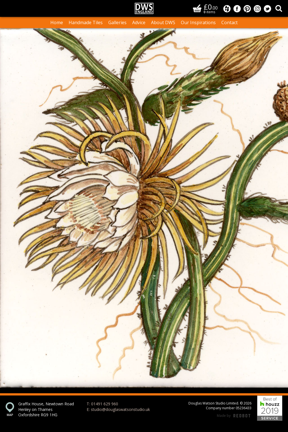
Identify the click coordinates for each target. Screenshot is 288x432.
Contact (229, 22)
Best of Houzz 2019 (269, 408)
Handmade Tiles (86, 22)
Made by (233, 415)
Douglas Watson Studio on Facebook (237, 8)
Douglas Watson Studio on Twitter (267, 8)
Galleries (117, 22)
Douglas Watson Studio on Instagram (257, 8)
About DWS (163, 22)
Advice (138, 22)
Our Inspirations (198, 22)
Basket (197, 8)
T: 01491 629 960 (102, 403)
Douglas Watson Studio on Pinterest (247, 8)
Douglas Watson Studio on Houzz (227, 8)
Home (56, 22)
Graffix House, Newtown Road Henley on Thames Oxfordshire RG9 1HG (46, 409)
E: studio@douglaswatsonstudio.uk (118, 409)
